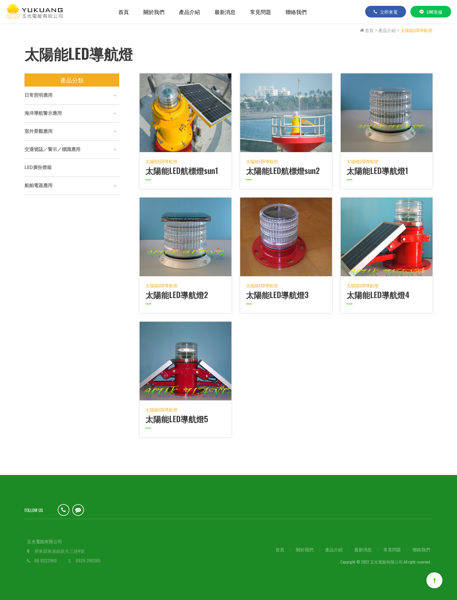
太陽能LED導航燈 (416, 30)
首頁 (123, 11)
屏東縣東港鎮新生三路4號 (62, 551)
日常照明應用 (71, 95)
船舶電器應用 (71, 186)
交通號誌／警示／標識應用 (71, 149)
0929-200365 (91, 560)
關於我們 (153, 11)
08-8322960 (48, 560)
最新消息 (225, 11)
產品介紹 (189, 11)
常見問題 (260, 11)
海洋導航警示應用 (71, 113)
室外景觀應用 (71, 131)
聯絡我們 (296, 11)
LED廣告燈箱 (37, 167)
